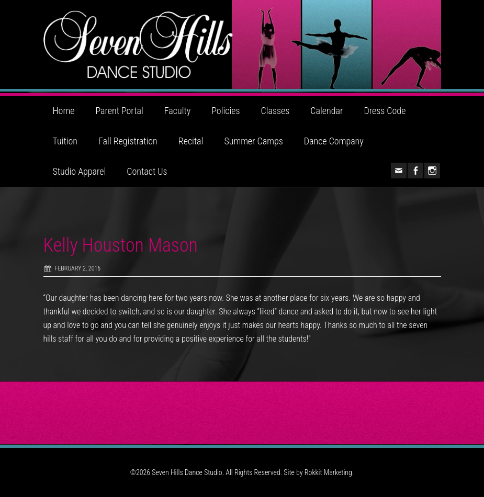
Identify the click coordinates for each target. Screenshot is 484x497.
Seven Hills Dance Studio (242, 44)
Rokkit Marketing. (329, 472)
